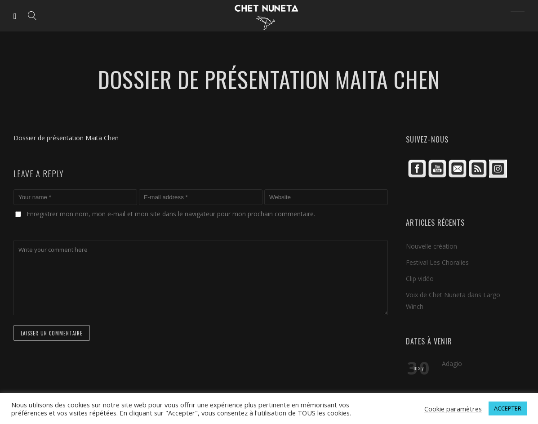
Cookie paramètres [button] (453, 409)
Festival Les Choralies (437, 262)
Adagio (452, 363)
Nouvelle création (431, 246)
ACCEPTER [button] (507, 408)
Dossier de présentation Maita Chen (66, 138)
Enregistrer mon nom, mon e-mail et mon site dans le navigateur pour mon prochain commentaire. (171, 214)
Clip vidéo (420, 278)
